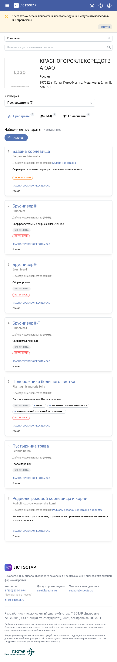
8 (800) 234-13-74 (15, 590)
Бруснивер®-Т (26, 264)
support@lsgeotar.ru (81, 590)
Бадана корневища (31, 151)
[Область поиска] (58, 38)
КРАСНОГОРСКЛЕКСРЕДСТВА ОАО (31, 185)
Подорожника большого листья (43, 381)
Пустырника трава (30, 446)
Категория (12, 96)
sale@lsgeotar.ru (47, 590)
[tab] (21, 116)
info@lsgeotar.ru (14, 599)
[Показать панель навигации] (7, 5)
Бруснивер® (24, 206)
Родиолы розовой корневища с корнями (77, 509)
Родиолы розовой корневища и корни (49, 498)
